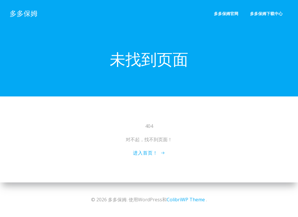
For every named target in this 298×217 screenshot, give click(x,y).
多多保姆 (23, 13)
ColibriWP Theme (186, 199)
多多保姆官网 (226, 13)
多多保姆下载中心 (266, 13)
